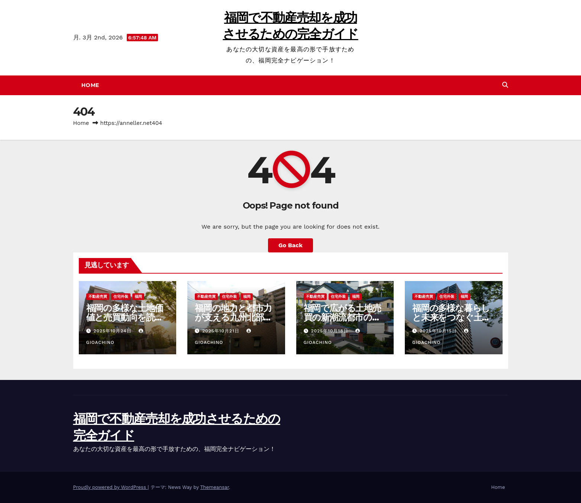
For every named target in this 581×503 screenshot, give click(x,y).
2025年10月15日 (439, 330)
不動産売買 (97, 296)
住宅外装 (120, 296)
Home (90, 85)
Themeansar (214, 487)
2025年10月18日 (330, 330)
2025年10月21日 (221, 330)
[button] (505, 84)
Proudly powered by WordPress (110, 487)
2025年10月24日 (113, 330)
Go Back (290, 245)
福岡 (138, 296)
